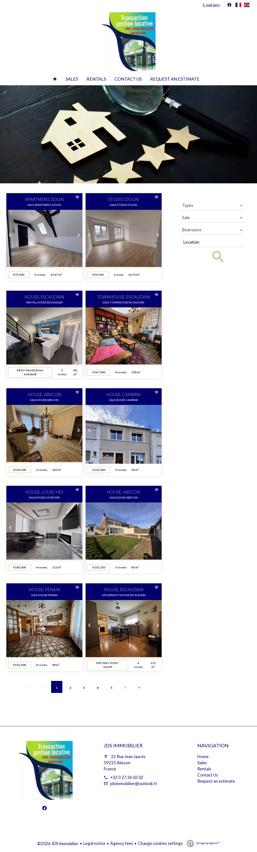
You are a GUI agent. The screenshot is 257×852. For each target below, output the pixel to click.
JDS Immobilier (123, 745)
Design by (208, 843)
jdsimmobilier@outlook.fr (133, 783)
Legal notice (94, 843)
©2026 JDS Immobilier (57, 843)
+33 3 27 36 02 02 (126, 777)
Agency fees (121, 843)
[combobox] (212, 205)
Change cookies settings (160, 843)
